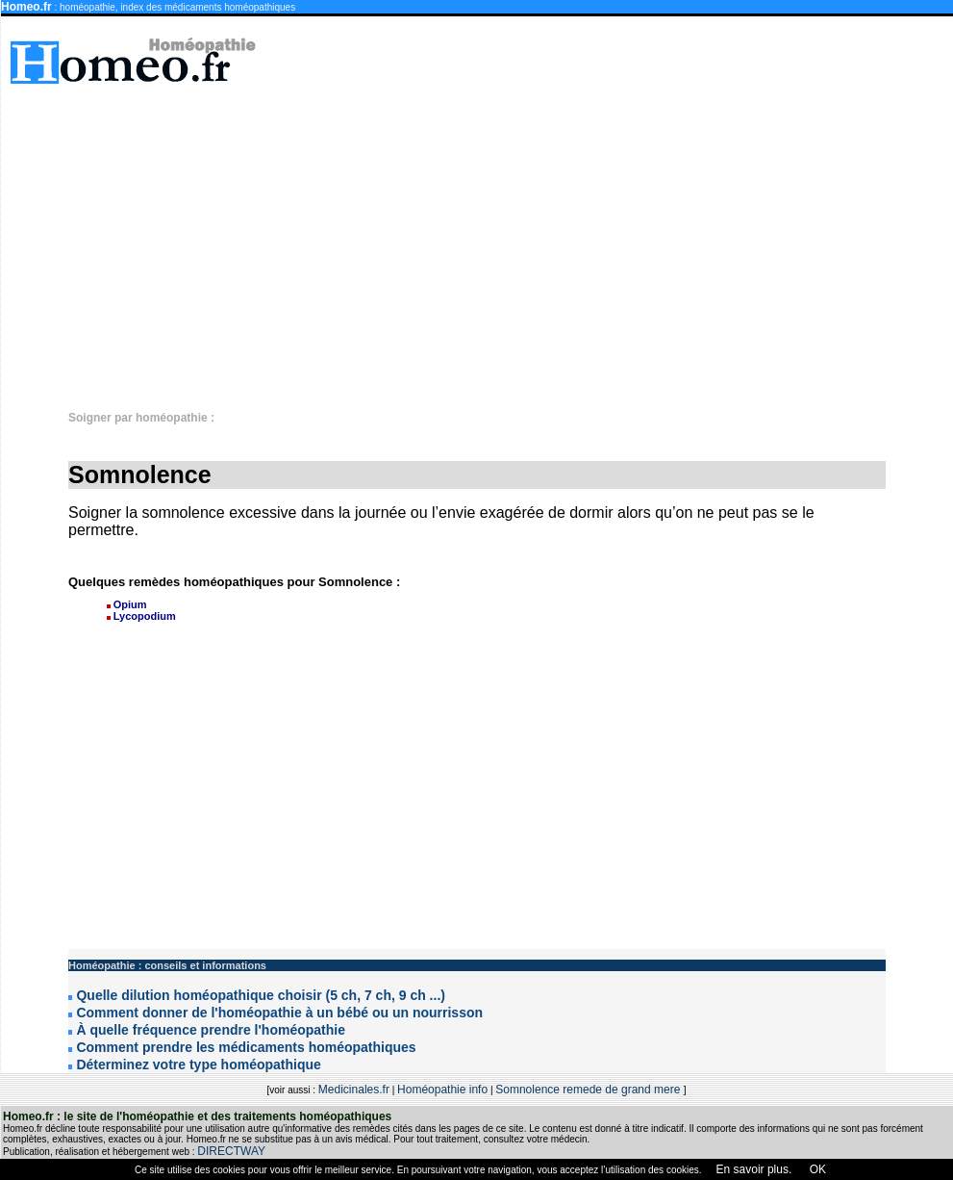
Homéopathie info (442, 1089)
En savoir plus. (754, 1169)
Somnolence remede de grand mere (589, 1089)
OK (816, 1169)
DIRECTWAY (231, 1151)
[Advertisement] (606, 237)
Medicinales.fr (353, 1089)
